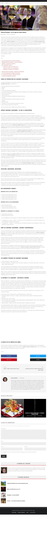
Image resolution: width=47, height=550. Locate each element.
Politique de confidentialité (21, 513)
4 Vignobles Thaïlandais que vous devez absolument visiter (17, 484)
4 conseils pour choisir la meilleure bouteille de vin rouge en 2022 (33, 369)
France (8, 34)
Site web (25, 448)
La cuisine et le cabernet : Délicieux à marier (11, 74)
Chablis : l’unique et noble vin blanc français (13, 368)
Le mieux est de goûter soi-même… (9, 76)
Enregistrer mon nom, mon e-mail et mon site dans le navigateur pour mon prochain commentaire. (19, 453)
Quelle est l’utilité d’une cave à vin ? (13, 490)
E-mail (2, 448)
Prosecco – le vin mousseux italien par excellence (16, 502)
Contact (27, 513)
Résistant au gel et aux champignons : (11, 68)
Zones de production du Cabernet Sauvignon (11, 60)
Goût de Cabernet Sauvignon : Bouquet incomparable (13, 71)
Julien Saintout (3, 34)
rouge (2, 351)
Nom (2, 442)
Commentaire (3, 428)
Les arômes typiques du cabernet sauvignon (11, 73)
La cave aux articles (32, 513)
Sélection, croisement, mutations (8, 63)
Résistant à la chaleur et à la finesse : (11, 69)
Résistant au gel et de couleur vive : (11, 66)
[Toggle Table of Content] (2, 58)
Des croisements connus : (7, 65)
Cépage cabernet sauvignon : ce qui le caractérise (12, 62)
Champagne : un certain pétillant (13, 496)
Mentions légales (14, 513)
